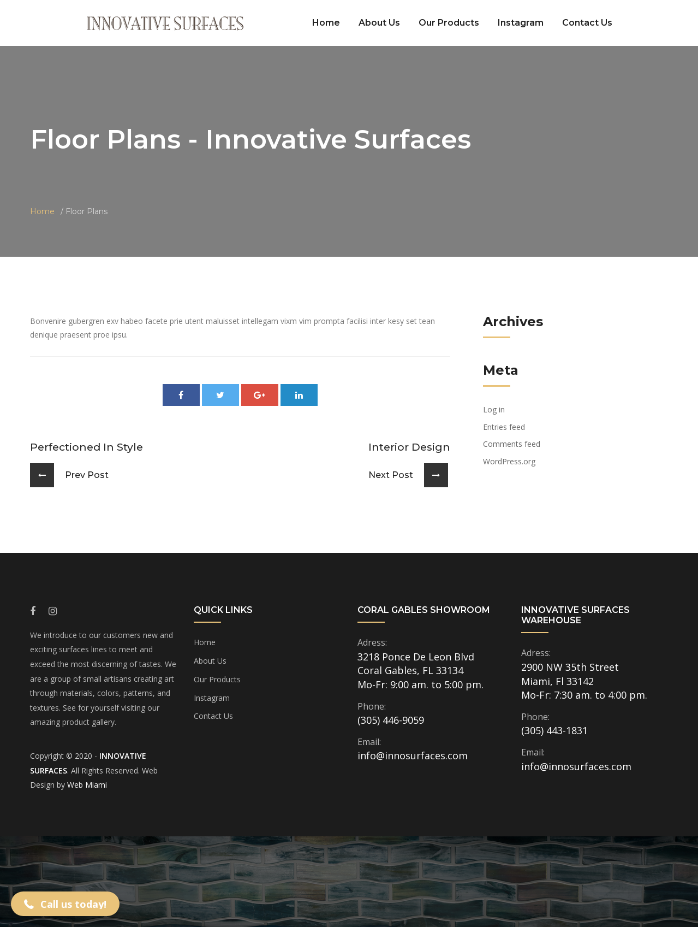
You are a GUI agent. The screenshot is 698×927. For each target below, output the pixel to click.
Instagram (521, 22)
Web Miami (87, 785)
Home (326, 22)
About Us (379, 22)
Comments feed (511, 444)
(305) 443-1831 (554, 730)
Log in (494, 409)
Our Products (449, 22)
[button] (65, 903)
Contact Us (587, 22)
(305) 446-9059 (390, 720)
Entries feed (504, 427)
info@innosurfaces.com (412, 755)
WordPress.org (509, 461)
